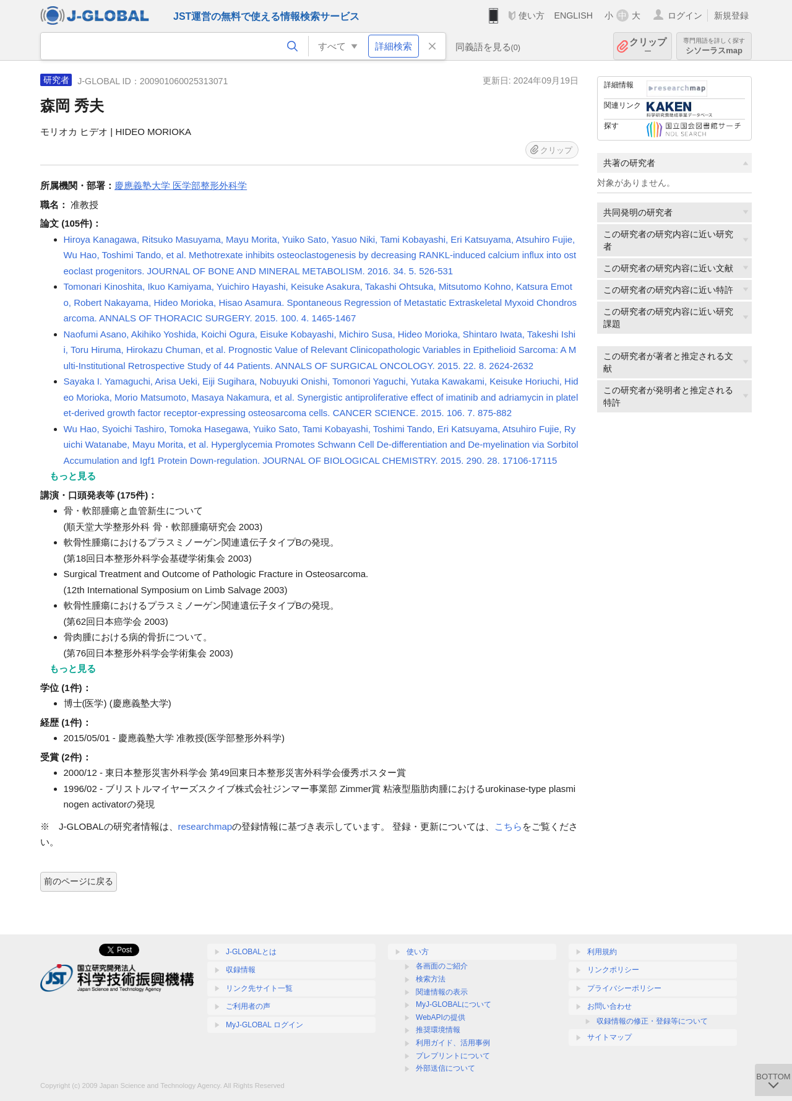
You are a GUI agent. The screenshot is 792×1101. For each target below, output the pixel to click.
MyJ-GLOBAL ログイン (264, 1024)
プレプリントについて (453, 1055)
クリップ (647, 46)
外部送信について (445, 1068)
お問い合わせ (609, 1006)
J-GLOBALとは (251, 951)
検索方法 (431, 979)
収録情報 (241, 969)
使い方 (531, 15)
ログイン (685, 15)
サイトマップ (609, 1037)
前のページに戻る (78, 881)
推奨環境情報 (438, 1029)
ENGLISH (573, 15)
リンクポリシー (613, 969)
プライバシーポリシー (624, 988)
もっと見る (73, 476)
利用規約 (602, 951)
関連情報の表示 (442, 992)
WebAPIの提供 (440, 1017)
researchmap (205, 826)
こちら (508, 826)
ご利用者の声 (248, 1006)
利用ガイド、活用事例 (453, 1042)
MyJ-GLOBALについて (453, 1004)
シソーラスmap (714, 46)
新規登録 (731, 15)
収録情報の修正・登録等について (652, 1021)
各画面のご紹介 (442, 966)
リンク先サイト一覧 (259, 988)
